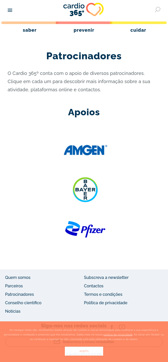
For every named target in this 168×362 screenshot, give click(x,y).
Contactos (93, 286)
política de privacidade (118, 334)
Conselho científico (23, 302)
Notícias (12, 311)
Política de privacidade (105, 302)
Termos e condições (103, 294)
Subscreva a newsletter (106, 277)
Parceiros (14, 286)
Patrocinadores (19, 294)
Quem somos (17, 277)
